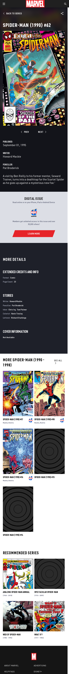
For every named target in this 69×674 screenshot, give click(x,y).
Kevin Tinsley (17, 313)
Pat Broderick (11, 168)
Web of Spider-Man (12, 634)
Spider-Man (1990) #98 (44, 419)
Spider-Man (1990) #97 (13, 419)
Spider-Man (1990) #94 (13, 535)
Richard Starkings (18, 317)
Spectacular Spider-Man (46, 592)
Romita (11, 423)
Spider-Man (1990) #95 (44, 477)
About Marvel (11, 665)
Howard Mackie (12, 156)
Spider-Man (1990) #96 (13, 477)
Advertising (40, 665)
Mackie (5, 423)
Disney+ (38, 671)
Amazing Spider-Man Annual (16, 592)
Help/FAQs (9, 671)
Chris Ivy (12, 309)
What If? (38, 634)
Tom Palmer (22, 309)
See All (58, 361)
